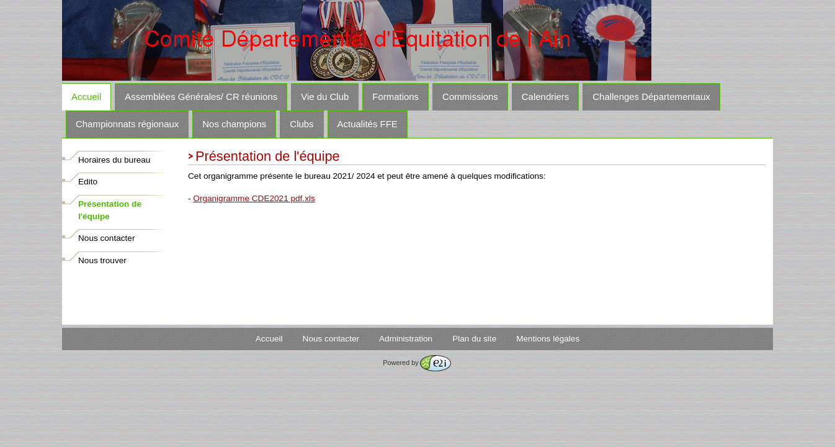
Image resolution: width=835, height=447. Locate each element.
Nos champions (234, 124)
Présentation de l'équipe (109, 210)
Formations (395, 96)
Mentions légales (547, 338)
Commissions (470, 96)
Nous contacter (106, 238)
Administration (405, 338)
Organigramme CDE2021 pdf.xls (254, 198)
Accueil (86, 96)
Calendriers (545, 96)
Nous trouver (102, 260)
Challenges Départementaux (651, 96)
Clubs (301, 124)
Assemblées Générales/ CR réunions (201, 96)
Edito (87, 181)
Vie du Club (325, 96)
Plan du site (474, 338)
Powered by (416, 362)
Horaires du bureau (114, 160)
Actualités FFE (367, 124)
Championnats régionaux (127, 124)
